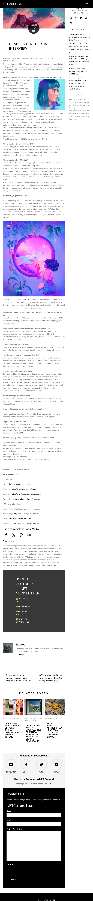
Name (9, 811)
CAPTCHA (11, 865)
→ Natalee (20, 654)
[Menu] (87, 3)
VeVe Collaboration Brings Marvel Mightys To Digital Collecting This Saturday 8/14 (49, 678)
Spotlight (16, 718)
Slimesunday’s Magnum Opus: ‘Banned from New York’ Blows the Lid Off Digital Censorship (34, 733)
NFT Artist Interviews (23, 58)
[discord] (81, 18)
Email (9, 820)
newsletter (7, 718)
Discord (26, 772)
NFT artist (49, 58)
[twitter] (71, 18)
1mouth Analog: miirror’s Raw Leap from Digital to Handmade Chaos (54, 730)
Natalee (6, 58)
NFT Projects (33, 720)
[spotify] (71, 23)
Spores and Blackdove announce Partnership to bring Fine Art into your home (18, 678)
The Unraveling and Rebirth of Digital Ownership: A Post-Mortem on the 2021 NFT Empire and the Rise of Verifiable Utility (79, 83)
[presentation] (22, 871)
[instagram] (76, 18)
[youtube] (86, 18)
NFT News (48, 718)
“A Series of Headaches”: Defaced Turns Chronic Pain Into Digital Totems (79, 37)
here (49, 784)
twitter (41, 772)
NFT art (39, 58)
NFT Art (36, 718)
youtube (56, 772)
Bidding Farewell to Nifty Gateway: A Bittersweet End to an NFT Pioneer (79, 71)
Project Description (14, 829)
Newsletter (11, 772)
